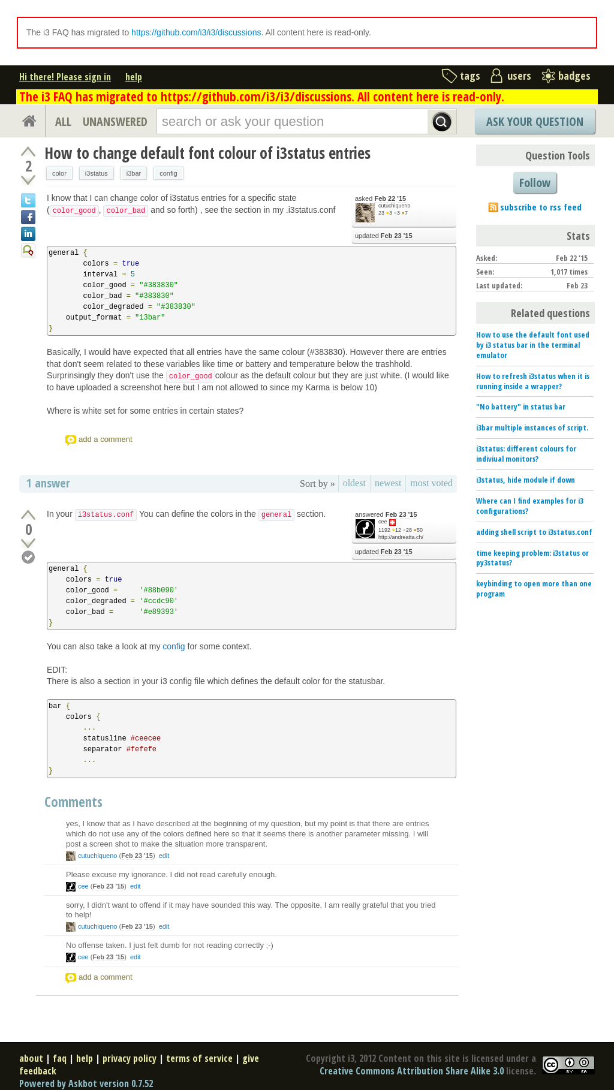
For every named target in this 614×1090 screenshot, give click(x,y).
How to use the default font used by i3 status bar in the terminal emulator (532, 344)
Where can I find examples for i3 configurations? (529, 505)
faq (60, 1058)
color (59, 173)
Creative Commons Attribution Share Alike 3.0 (412, 1070)
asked (380, 199)
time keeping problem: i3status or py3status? (532, 557)
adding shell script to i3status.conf (534, 531)
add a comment (106, 439)
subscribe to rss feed (541, 207)
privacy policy (129, 1058)
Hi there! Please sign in (65, 76)
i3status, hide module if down (525, 479)
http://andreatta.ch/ (400, 537)
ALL (63, 121)
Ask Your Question (534, 121)
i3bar (134, 173)
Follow (534, 182)
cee (382, 522)
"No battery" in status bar (520, 406)
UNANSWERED (115, 121)
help (133, 76)
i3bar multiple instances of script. (532, 427)
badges (574, 75)
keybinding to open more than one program (534, 588)
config (168, 173)
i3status (96, 173)
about (31, 1058)
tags (470, 75)
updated (384, 236)
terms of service (199, 1058)
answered (386, 515)
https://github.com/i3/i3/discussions (196, 32)
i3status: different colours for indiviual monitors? (526, 453)
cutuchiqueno (394, 206)
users (519, 75)
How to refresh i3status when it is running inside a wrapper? (532, 381)
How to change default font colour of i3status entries (207, 153)
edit (164, 855)
